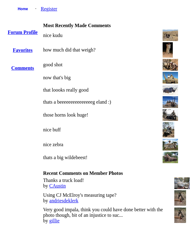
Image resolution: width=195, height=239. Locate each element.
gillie (54, 220)
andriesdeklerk (63, 200)
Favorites (22, 50)
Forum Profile (23, 32)
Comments (22, 68)
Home (23, 9)
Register (49, 8)
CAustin (57, 185)
